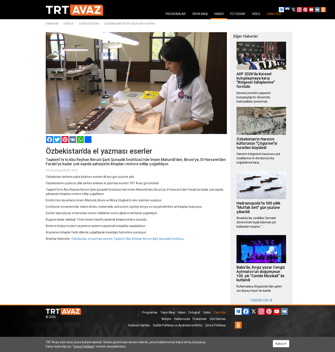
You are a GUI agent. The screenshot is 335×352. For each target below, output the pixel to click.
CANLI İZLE (274, 14)
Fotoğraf (194, 312)
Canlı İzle (220, 312)
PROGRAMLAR (176, 14)
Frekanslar (200, 319)
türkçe (68, 23)
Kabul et (281, 343)
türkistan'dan (88, 23)
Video (207, 312)
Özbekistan (79, 238)
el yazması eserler (100, 238)
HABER (219, 14)
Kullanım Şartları (139, 325)
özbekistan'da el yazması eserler (129, 23)
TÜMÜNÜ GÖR (261, 300)
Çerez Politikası (215, 325)
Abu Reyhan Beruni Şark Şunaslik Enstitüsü (154, 238)
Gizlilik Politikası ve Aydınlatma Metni (177, 325)
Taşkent (119, 238)
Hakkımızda (182, 319)
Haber (182, 312)
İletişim (166, 319)
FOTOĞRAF (237, 14)
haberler (52, 23)
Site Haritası (218, 319)
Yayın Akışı (167, 312)
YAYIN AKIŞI (200, 14)
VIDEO (256, 14)
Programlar (150, 312)
